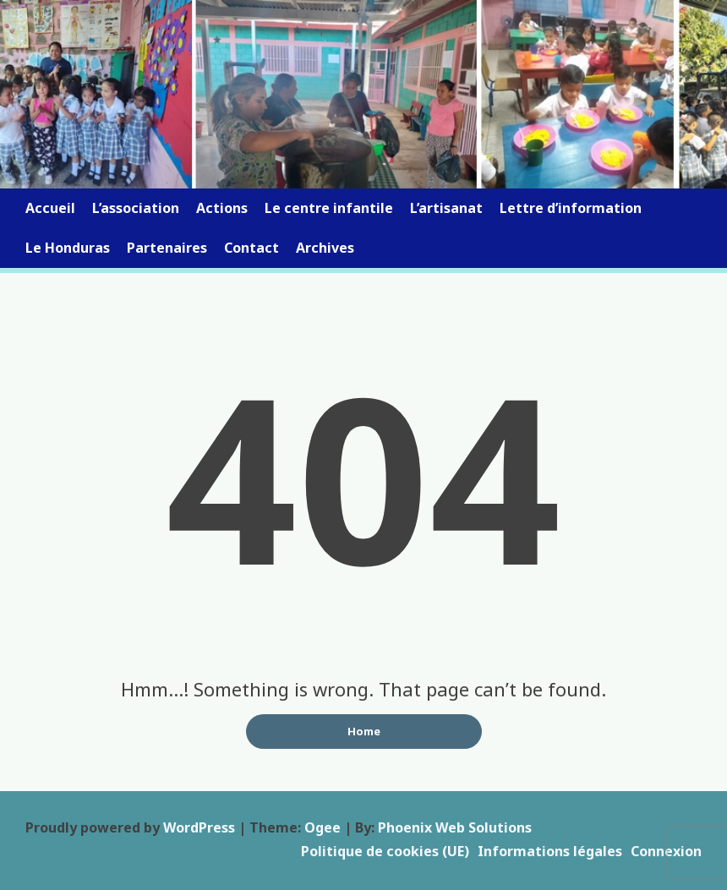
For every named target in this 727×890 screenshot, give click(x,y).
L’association (135, 208)
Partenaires (167, 247)
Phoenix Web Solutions (455, 827)
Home (363, 731)
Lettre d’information (571, 208)
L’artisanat (446, 208)
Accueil (50, 208)
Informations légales (550, 851)
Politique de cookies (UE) (385, 851)
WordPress (199, 827)
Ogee (322, 827)
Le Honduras (67, 247)
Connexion (666, 851)
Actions (222, 208)
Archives (325, 247)
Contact (251, 247)
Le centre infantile (329, 208)
